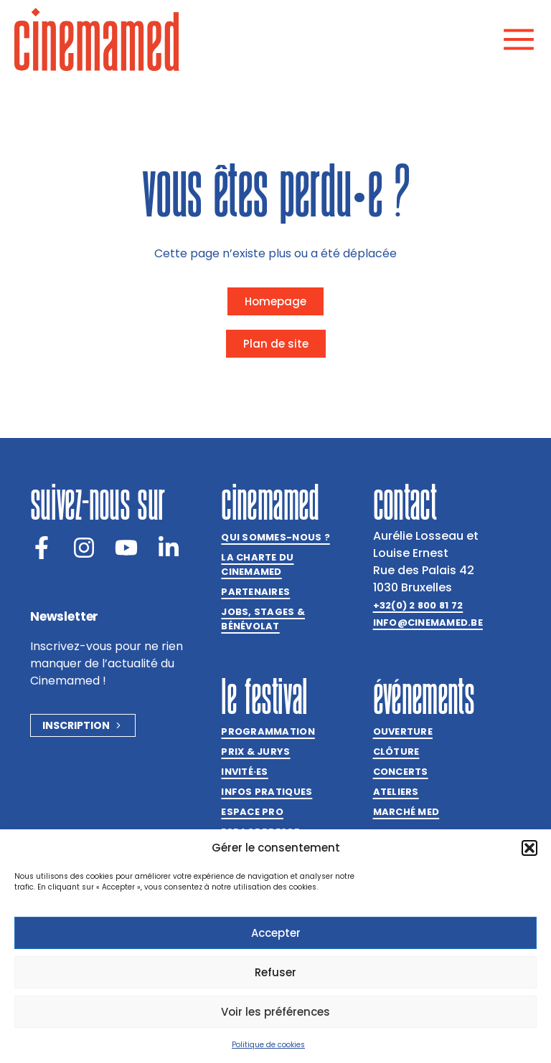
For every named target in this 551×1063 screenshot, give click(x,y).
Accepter (276, 932)
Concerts (400, 771)
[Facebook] (41, 547)
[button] (529, 848)
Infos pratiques (266, 792)
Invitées (244, 772)
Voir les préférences (275, 1011)
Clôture (396, 751)
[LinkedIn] (168, 547)
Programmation (267, 731)
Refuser (275, 972)
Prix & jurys (255, 751)
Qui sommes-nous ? (275, 537)
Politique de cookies (268, 1044)
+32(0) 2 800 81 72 (418, 605)
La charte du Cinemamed (257, 564)
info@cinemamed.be (428, 622)
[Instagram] (83, 547)
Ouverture (403, 731)
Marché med (406, 812)
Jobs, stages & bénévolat (263, 619)
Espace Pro (252, 812)
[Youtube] (126, 547)
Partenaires (255, 592)
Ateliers (396, 792)
